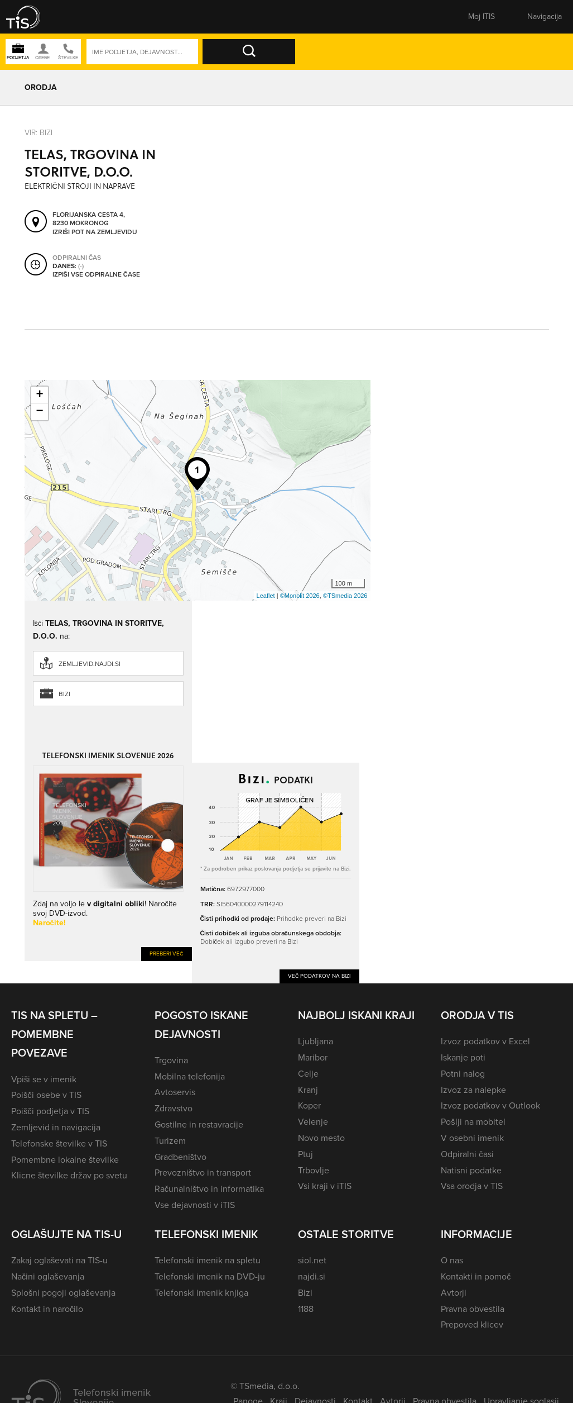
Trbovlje (313, 1170)
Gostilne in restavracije (199, 1124)
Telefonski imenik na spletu (208, 1260)
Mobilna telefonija (190, 1076)
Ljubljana (315, 1041)
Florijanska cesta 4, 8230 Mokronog (88, 218)
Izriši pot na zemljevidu (94, 231)
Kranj (308, 1089)
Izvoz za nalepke (473, 1089)
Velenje (313, 1121)
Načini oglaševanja (47, 1276)
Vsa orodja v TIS (472, 1186)
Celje (308, 1073)
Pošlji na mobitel (473, 1121)
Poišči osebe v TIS (46, 1094)
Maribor (313, 1057)
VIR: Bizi (38, 133)
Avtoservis (175, 1092)
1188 (306, 1308)
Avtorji (453, 1292)
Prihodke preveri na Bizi (311, 919)
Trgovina (171, 1060)
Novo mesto (321, 1137)
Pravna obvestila (472, 1308)
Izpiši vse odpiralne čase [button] (96, 274)
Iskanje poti (463, 1057)
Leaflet (266, 595)
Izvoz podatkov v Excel (485, 1041)
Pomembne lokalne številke (65, 1159)
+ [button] (39, 395)
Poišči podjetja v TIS (50, 1111)
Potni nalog (463, 1073)
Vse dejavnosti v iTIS (195, 1205)
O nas (452, 1260)
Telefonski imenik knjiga (201, 1292)
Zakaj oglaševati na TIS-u (59, 1260)
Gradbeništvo (180, 1156)
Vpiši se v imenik (43, 1079)
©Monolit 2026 (300, 595)
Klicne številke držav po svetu (69, 1175)
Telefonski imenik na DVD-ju (210, 1276)
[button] (31, 17)
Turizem (170, 1140)
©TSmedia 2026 (345, 595)
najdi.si (311, 1276)
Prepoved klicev (472, 1324)
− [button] (39, 411)
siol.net (312, 1260)
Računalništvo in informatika (209, 1188)
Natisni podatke (471, 1170)
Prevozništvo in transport (203, 1172)
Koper (309, 1105)
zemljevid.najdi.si (90, 664)
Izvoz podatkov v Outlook (490, 1105)
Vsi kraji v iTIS (324, 1186)
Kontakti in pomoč (476, 1276)
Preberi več (167, 953)
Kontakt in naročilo (47, 1308)
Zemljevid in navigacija (55, 1127)
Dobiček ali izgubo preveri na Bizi (249, 941)
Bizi (64, 694)
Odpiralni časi (467, 1154)
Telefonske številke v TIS (59, 1143)
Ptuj (305, 1154)
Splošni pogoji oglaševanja (63, 1292)
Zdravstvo (173, 1108)
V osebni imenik (472, 1137)
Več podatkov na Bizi (319, 976)
